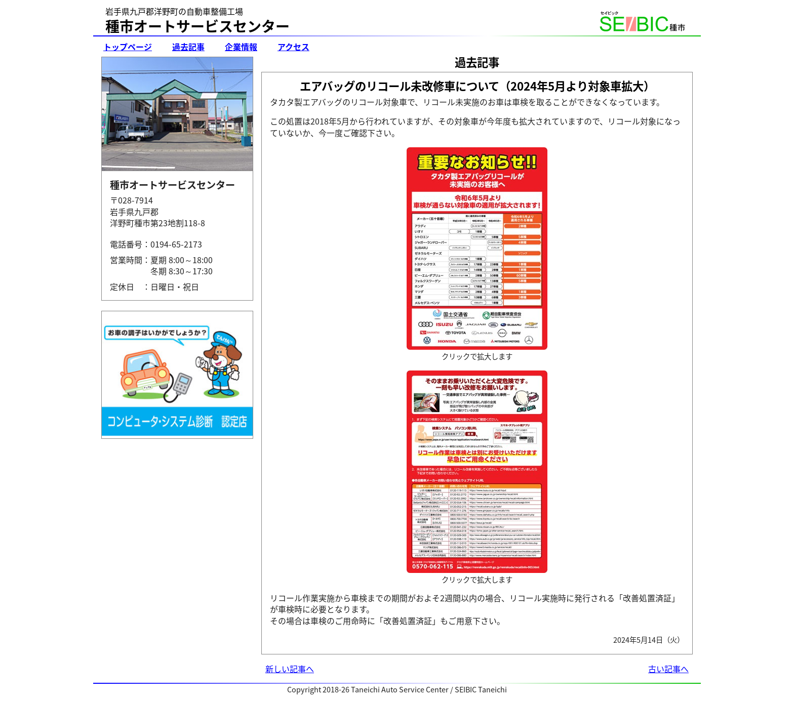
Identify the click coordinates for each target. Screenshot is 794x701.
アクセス (293, 46)
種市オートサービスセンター (197, 26)
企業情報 (241, 46)
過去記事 (188, 46)
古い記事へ (668, 669)
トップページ (127, 46)
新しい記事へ (289, 669)
